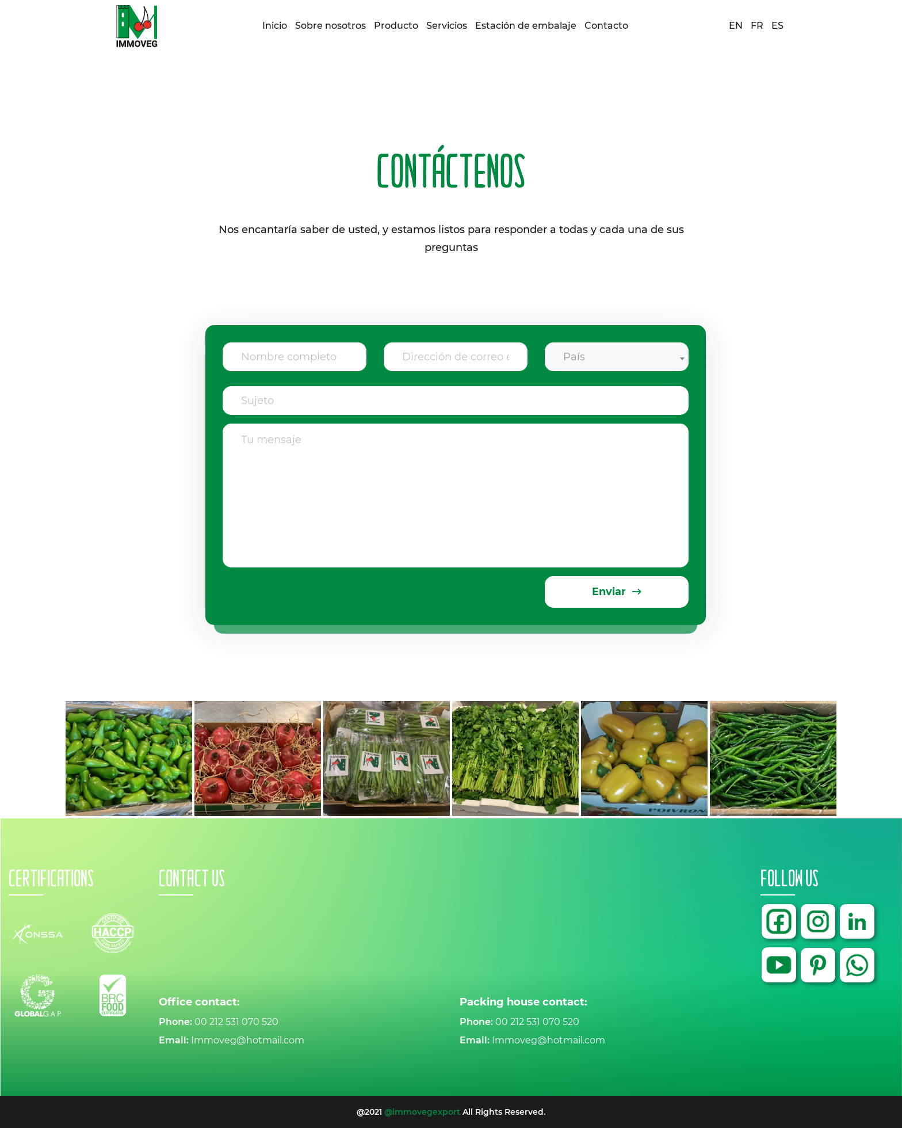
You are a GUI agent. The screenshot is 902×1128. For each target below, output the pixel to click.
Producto (396, 25)
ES (777, 26)
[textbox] (617, 356)
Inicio (274, 25)
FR (757, 26)
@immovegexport (422, 1112)
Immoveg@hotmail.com (247, 1040)
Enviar (616, 591)
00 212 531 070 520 (236, 1021)
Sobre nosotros (330, 25)
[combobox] (617, 350)
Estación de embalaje (525, 25)
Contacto (606, 25)
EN (736, 26)
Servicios (446, 25)
